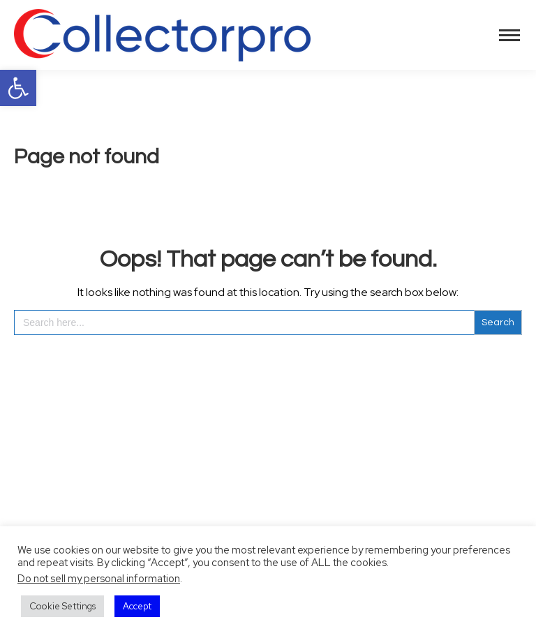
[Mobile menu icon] (509, 35)
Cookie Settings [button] (62, 606)
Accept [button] (137, 606)
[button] (18, 88)
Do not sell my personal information (98, 578)
